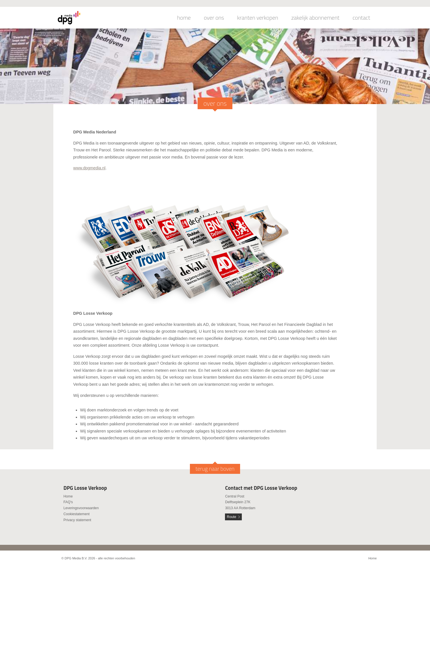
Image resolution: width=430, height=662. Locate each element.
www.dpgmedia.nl (89, 168)
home (184, 17)
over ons (214, 17)
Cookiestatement (76, 514)
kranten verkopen (257, 17)
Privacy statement (77, 520)
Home (68, 496)
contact (361, 17)
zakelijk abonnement (315, 17)
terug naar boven (215, 468)
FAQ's (68, 502)
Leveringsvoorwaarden (81, 508)
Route (231, 517)
